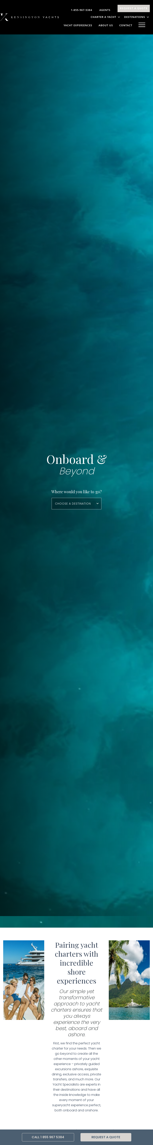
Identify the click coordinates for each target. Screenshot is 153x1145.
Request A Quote (133, 8)
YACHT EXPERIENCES (78, 25)
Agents (104, 10)
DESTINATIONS (137, 17)
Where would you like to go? (76, 491)
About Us (106, 25)
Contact (125, 25)
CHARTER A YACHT (106, 17)
